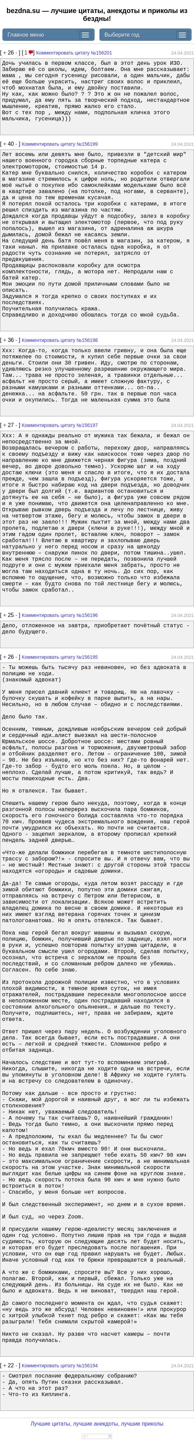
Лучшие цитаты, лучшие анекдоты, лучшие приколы (97, 1424)
